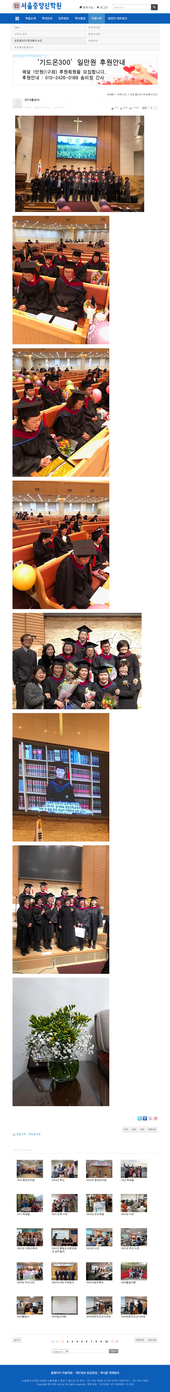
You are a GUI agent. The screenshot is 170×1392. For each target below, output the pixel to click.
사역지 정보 (20, 34)
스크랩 (134, 107)
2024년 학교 (58, 1180)
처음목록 (140, 1339)
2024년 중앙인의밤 (96, 1180)
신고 (115, 107)
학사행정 (80, 18)
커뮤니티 (96, 18)
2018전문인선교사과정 (133, 1316)
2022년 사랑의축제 (27, 1248)
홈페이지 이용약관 (62, 1373)
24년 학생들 (127, 1180)
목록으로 (152, 1129)
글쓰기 (17, 1339)
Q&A (16, 27)
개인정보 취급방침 (86, 1373)
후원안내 (93, 40)
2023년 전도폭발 (95, 1214)
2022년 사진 (93, 1248)
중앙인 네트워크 (117, 18)
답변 (134, 1129)
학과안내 (47, 18)
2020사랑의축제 (95, 1282)
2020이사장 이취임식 (63, 1282)
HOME (110, 94)
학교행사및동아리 (24, 47)
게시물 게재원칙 (109, 1373)
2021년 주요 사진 (130, 1248)
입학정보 (63, 18)
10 (106, 1341)
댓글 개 (21, 1134)
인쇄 (124, 107)
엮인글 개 (34, 1134)
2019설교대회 (59, 1316)
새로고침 (152, 1339)
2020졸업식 (23, 1316)
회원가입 (86, 7)
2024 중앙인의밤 (26, 1180)
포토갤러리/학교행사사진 (28, 40)
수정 (126, 1129)
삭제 (142, 1129)
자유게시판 (94, 27)
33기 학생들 (23, 1214)
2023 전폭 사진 (60, 1214)
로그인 (102, 7)
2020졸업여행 (128, 1282)
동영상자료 (94, 34)
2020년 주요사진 (26, 1282)
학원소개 (30, 18)
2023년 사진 (127, 1214)
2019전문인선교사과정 (99, 1316)
